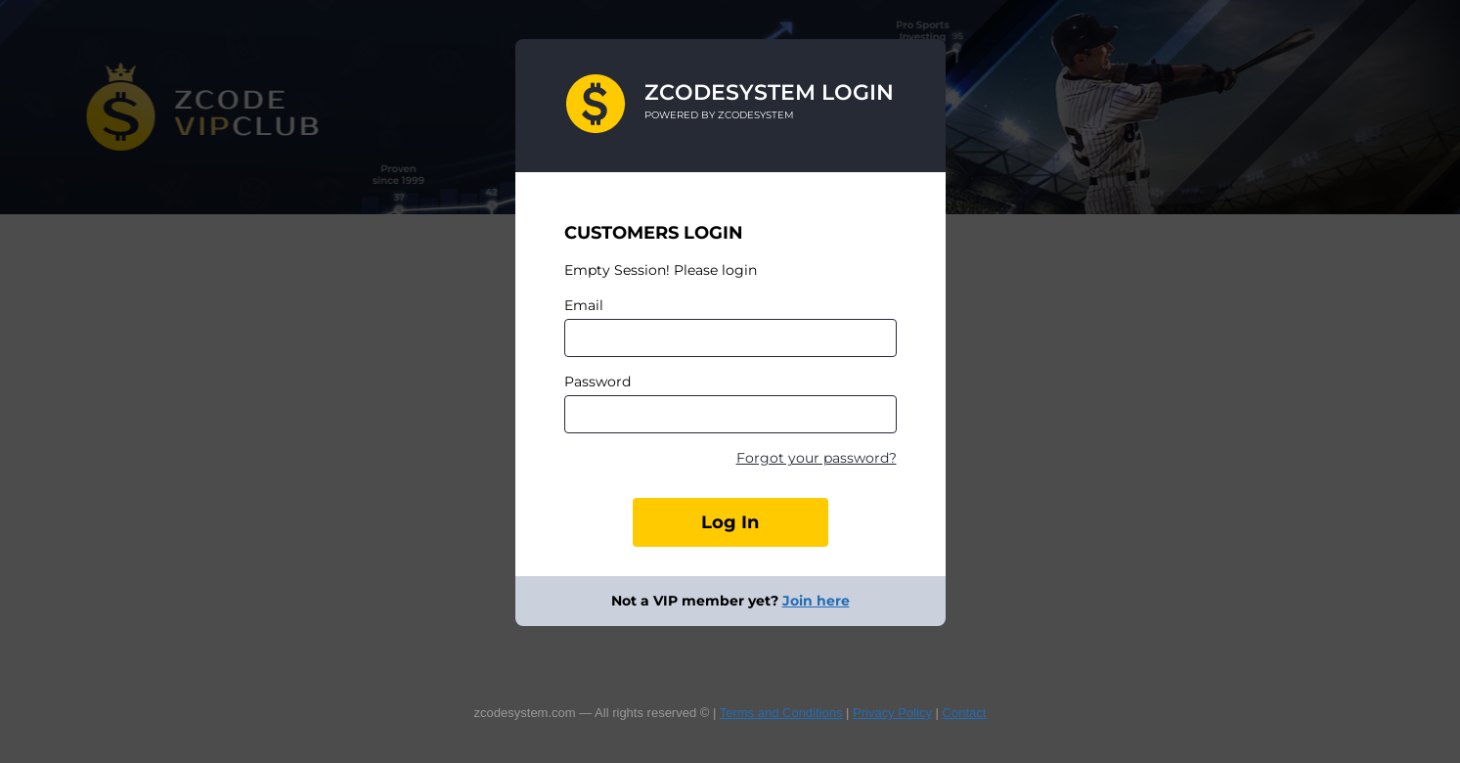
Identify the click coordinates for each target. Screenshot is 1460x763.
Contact (965, 712)
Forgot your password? (816, 458)
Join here (816, 600)
